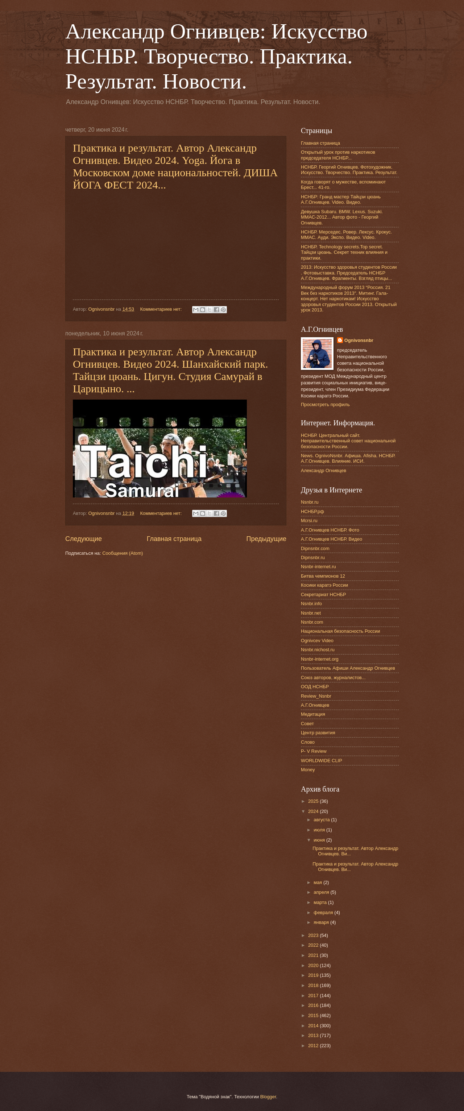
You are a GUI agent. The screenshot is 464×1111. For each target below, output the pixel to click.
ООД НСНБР (315, 686)
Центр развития (318, 732)
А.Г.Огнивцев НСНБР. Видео (331, 539)
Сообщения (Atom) (122, 553)
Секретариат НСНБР (323, 594)
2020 (314, 965)
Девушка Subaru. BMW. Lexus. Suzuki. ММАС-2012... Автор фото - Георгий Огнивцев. (342, 217)
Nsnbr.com (312, 622)
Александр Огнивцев (323, 470)
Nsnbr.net (311, 613)
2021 (314, 955)
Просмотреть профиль (325, 404)
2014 (314, 1025)
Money (308, 769)
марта (321, 902)
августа (322, 819)
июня (320, 840)
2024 (314, 811)
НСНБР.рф (312, 511)
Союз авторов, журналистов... (333, 677)
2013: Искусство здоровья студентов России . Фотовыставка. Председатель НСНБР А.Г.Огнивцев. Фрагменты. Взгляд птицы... (349, 272)
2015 (314, 1015)
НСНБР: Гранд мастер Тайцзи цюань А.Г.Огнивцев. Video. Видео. (341, 199)
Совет (307, 723)
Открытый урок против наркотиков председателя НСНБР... (338, 154)
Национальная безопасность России (340, 631)
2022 (314, 945)
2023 (314, 935)
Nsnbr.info (311, 603)
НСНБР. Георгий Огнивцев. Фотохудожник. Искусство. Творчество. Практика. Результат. (349, 169)
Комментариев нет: (161, 309)
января (322, 922)
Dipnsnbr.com (315, 548)
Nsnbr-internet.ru (318, 566)
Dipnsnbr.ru (313, 557)
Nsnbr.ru (310, 502)
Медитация (313, 714)
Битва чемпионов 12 (323, 576)
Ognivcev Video (317, 640)
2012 (314, 1045)
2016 (314, 1005)
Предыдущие (266, 538)
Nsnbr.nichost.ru (318, 649)
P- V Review (314, 751)
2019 (314, 975)
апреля (322, 892)
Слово (308, 742)
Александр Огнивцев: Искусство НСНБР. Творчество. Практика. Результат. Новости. (216, 56)
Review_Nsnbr (316, 696)
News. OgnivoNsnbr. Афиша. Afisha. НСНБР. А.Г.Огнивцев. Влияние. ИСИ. (348, 458)
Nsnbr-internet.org (320, 659)
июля (320, 830)
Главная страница (174, 538)
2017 (314, 995)
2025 (314, 801)
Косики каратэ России (324, 585)
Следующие (83, 538)
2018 (314, 985)
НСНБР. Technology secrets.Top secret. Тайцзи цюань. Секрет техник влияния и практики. (344, 252)
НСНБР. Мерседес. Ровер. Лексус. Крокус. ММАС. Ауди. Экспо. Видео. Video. (346, 234)
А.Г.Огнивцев (315, 705)
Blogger (268, 1096)
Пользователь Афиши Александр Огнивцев (348, 668)
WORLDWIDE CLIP (321, 760)
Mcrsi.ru (309, 520)
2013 (314, 1035)
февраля (324, 912)
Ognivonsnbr (358, 340)
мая (318, 882)
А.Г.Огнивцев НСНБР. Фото (330, 530)
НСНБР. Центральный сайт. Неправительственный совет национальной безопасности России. (348, 441)
